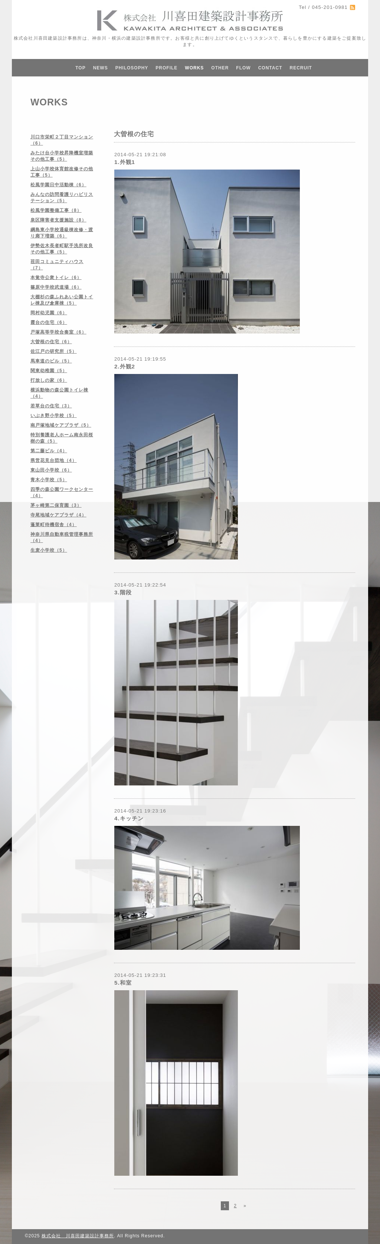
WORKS (194, 67)
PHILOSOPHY (131, 67)
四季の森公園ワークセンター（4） (61, 492)
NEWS (100, 67)
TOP (80, 67)
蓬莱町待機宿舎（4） (53, 524)
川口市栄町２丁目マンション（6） (61, 140)
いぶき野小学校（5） (53, 415)
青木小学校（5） (48, 479)
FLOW (243, 67)
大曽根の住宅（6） (51, 341)
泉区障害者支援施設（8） (58, 220)
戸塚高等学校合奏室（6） (58, 332)
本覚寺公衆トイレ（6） (56, 277)
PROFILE (166, 67)
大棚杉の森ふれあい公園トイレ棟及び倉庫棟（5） (61, 300)
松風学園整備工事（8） (56, 210)
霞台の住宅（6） (48, 322)
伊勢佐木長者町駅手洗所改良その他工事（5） (61, 249)
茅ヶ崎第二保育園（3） (56, 505)
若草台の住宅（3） (51, 405)
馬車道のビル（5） (51, 361)
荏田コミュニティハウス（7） (56, 264)
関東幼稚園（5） (48, 370)
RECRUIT (300, 67)
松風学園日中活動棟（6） (58, 184)
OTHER (220, 67)
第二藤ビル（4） (48, 450)
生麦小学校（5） (48, 550)
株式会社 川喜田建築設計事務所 (78, 1235)
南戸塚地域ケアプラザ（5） (60, 425)
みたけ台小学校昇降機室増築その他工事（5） (61, 156)
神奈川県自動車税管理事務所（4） (61, 537)
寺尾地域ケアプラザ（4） (58, 515)
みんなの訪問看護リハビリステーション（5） (61, 197)
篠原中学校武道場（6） (56, 287)
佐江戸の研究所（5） (53, 351)
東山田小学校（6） (51, 470)
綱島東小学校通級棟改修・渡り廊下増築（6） (61, 233)
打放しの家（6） (48, 380)
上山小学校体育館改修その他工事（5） (61, 172)
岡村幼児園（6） (48, 312)
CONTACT (270, 67)
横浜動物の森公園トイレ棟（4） (59, 393)
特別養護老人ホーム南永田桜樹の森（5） (61, 438)
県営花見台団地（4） (53, 460)
